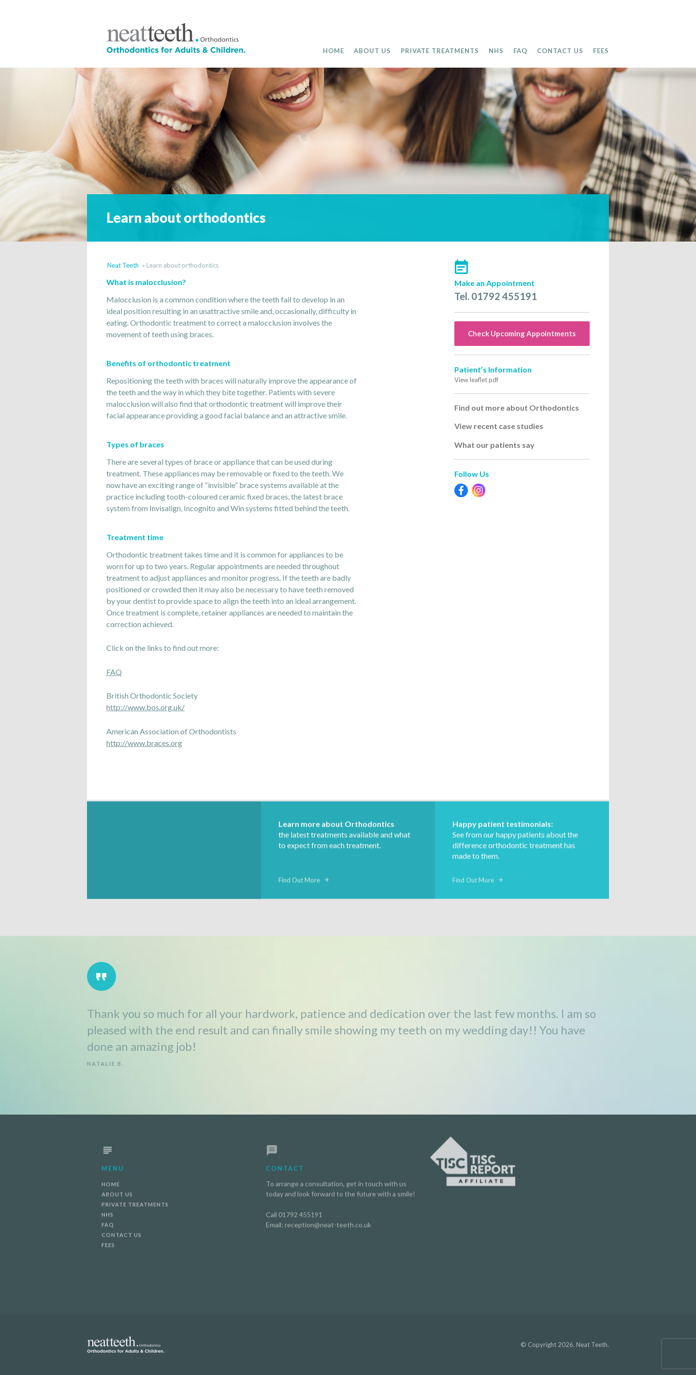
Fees (601, 51)
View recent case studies (498, 425)
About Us (372, 51)
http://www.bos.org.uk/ (145, 707)
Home (333, 51)
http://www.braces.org (144, 742)
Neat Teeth (123, 265)
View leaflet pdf (476, 380)
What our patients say (494, 444)
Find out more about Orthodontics (516, 407)
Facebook (461, 490)
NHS (496, 51)
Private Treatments (440, 51)
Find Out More (299, 884)
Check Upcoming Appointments (522, 333)
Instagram (478, 490)
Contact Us (560, 51)
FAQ (520, 51)
